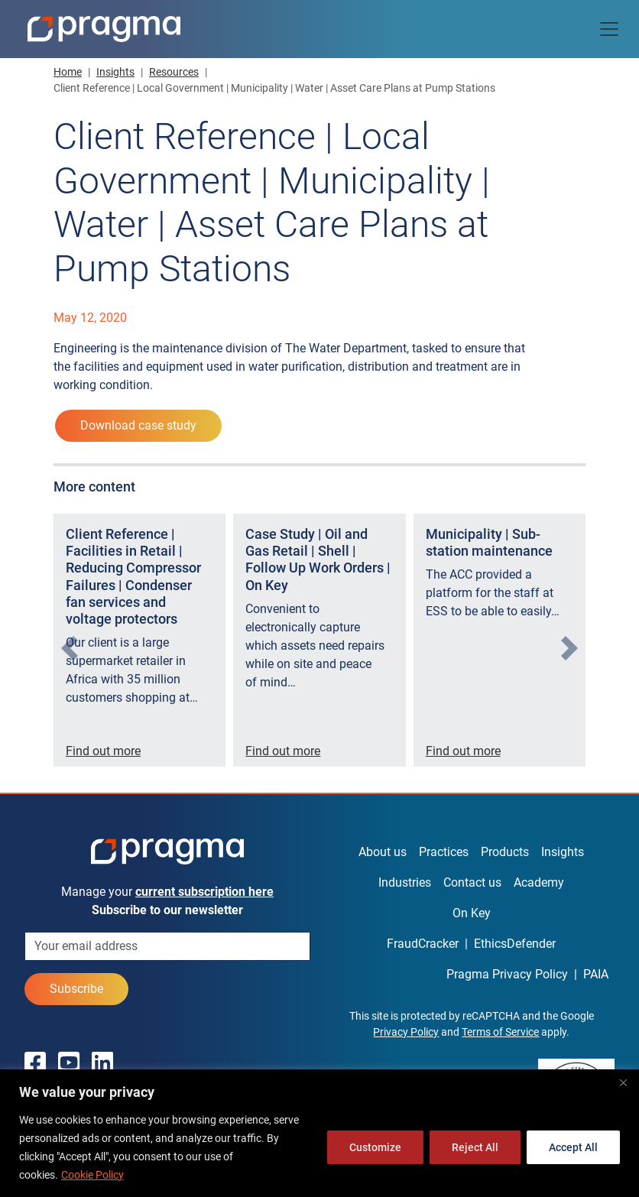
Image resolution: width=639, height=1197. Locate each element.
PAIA (595, 974)
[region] (319, 1133)
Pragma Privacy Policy (507, 974)
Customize (375, 1147)
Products (505, 852)
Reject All (475, 1147)
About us (382, 852)
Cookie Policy (92, 1175)
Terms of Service (500, 1032)
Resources (174, 72)
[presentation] (69, 648)
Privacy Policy (406, 1032)
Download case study (138, 425)
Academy (539, 882)
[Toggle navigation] (609, 29)
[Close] (623, 1082)
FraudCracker (423, 943)
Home (68, 72)
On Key (471, 913)
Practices (444, 852)
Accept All (573, 1147)
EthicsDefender (515, 943)
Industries (404, 882)
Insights (115, 72)
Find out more (103, 751)
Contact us (472, 882)
